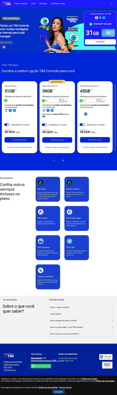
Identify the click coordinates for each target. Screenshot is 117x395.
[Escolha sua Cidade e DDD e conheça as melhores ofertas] (111, 4)
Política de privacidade (105, 381)
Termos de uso (65, 387)
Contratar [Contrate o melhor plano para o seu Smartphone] (100, 42)
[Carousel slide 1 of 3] (51, 52)
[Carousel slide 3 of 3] (65, 52)
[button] (19, 147)
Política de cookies (89, 379)
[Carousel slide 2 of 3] (58, 52)
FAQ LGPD (8, 367)
